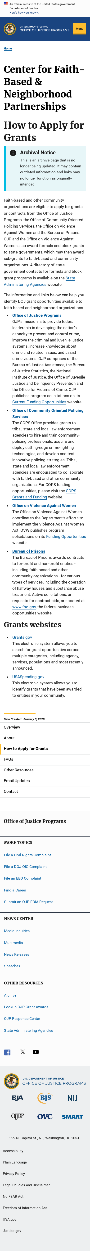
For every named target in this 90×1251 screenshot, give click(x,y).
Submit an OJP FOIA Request (28, 902)
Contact (11, 791)
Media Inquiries (17, 931)
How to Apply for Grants (26, 748)
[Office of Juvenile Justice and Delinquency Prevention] (17, 1121)
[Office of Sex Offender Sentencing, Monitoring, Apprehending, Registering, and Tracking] (72, 1120)
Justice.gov (12, 1231)
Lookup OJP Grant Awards (26, 1007)
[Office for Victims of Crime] (45, 1120)
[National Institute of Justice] (72, 1101)
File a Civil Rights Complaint (27, 854)
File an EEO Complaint (22, 878)
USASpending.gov (28, 676)
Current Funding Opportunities (39, 401)
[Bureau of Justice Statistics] (45, 1104)
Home (8, 48)
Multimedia (13, 942)
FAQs (8, 759)
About (9, 737)
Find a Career (15, 890)
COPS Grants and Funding (44, 493)
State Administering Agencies (28, 1030)
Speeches (12, 966)
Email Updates (17, 780)
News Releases (16, 954)
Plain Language (15, 1162)
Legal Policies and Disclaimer (26, 1185)
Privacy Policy (14, 1174)
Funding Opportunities (66, 536)
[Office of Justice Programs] (10, 29)
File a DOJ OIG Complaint (25, 866)
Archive (10, 995)
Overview (12, 727)
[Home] (44, 28)
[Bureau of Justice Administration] (17, 1101)
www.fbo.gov (24, 606)
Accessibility (13, 1151)
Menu (79, 28)
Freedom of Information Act (25, 1208)
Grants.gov (22, 637)
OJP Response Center (22, 1018)
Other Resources (19, 770)
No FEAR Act (13, 1196)
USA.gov (9, 1219)
